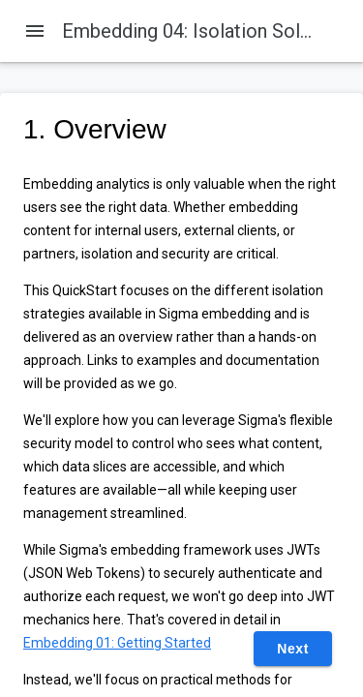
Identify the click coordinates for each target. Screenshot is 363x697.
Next (293, 648)
